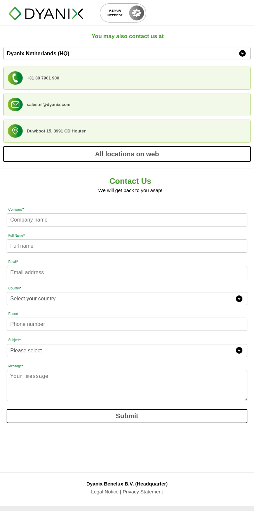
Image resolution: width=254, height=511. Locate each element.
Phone (13, 314)
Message (15, 366)
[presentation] (57, 448)
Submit (127, 421)
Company (16, 209)
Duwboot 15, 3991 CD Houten (57, 130)
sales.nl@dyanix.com (48, 104)
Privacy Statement (143, 497)
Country (14, 288)
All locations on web (127, 154)
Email (13, 262)
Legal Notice (104, 497)
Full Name (16, 235)
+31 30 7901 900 (43, 78)
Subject (14, 340)
